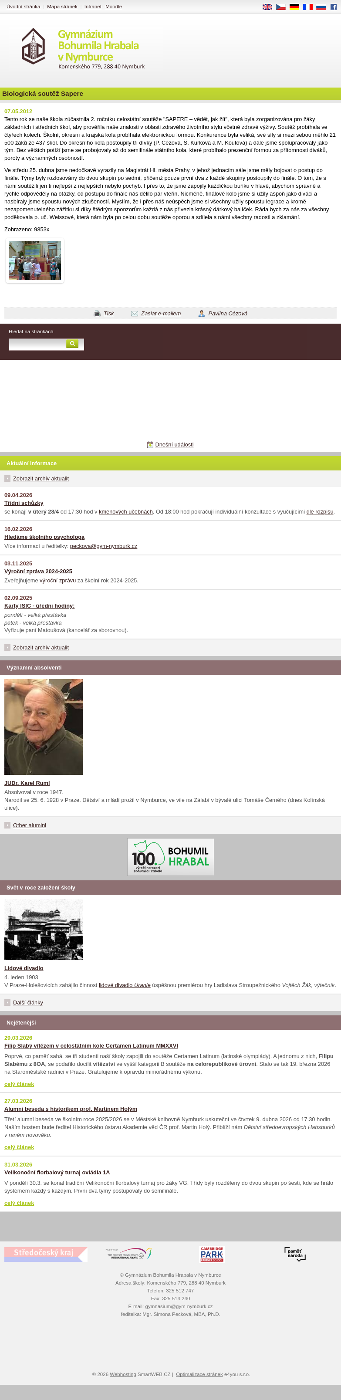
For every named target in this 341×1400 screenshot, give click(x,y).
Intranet (92, 6)
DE (297, 7)
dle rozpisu (320, 511)
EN (270, 7)
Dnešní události (174, 444)
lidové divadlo (125, 985)
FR (310, 7)
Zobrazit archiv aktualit (41, 478)
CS (283, 7)
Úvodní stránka (23, 6)
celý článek (19, 1084)
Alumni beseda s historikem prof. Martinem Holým (70, 1109)
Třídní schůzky (24, 503)
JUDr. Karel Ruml (27, 783)
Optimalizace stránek (199, 1374)
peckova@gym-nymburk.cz (104, 546)
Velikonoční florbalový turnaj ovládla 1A (57, 1172)
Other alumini (29, 825)
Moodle (113, 6)
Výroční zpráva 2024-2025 (38, 571)
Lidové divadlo (24, 968)
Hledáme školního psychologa (44, 537)
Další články (28, 1002)
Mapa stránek (62, 6)
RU (324, 7)
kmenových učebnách (126, 511)
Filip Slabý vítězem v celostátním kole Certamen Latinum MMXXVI (91, 1045)
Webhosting (123, 1374)
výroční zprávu (58, 580)
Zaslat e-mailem (161, 313)
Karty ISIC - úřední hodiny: (39, 605)
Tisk (109, 313)
